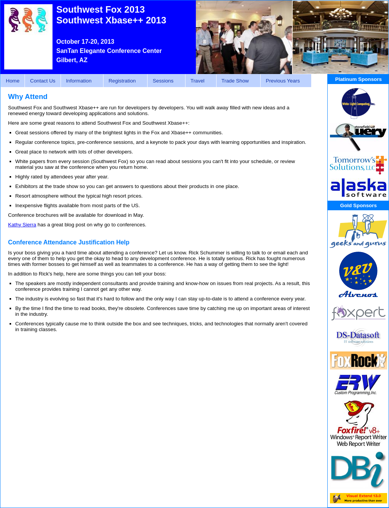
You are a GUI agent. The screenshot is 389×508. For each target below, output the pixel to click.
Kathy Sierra (22, 225)
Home (13, 81)
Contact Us (43, 81)
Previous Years (283, 81)
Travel (198, 81)
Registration (123, 81)
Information (80, 81)
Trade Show (236, 81)
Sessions (164, 81)
